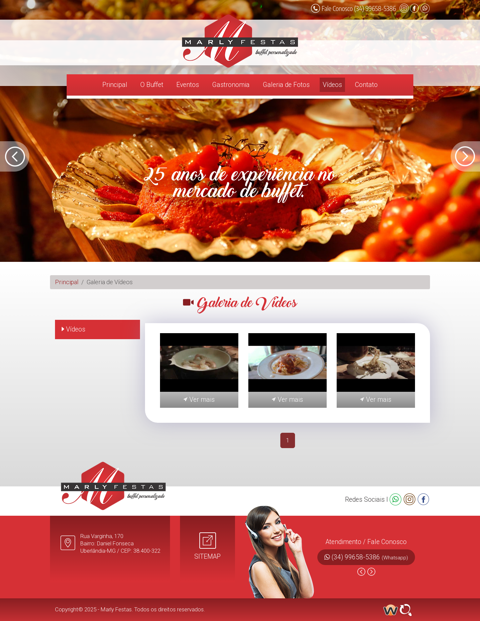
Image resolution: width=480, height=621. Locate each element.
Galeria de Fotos (286, 85)
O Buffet (151, 85)
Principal (114, 85)
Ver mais (199, 399)
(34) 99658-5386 (370, 557)
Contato (366, 85)
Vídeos (332, 85)
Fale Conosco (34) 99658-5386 (353, 8)
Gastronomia (231, 85)
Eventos (187, 85)
